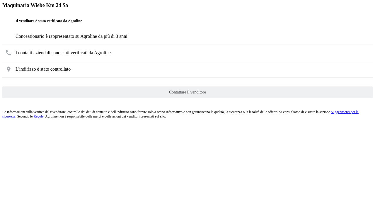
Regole (39, 116)
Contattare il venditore (187, 92)
